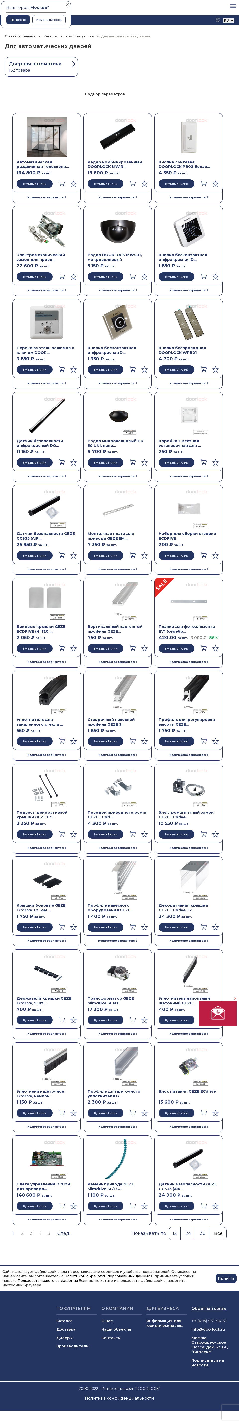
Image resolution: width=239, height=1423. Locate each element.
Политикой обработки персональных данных (107, 1276)
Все (218, 1233)
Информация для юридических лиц (164, 1323)
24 (188, 1233)
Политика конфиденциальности (119, 1398)
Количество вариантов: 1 (46, 197)
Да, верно (18, 20)
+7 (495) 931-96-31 (209, 1320)
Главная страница (20, 36)
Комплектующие (79, 36)
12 (175, 1233)
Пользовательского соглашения (48, 1280)
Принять (226, 1278)
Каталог (50, 36)
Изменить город (49, 20)
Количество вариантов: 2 (117, 940)
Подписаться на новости (207, 1362)
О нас (107, 1320)
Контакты (111, 1337)
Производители (72, 1346)
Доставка (65, 1329)
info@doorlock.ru (208, 1329)
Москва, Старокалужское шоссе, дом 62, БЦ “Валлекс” (209, 1344)
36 (202, 1233)
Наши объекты (116, 1329)
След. (63, 1233)
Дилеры (64, 1337)
